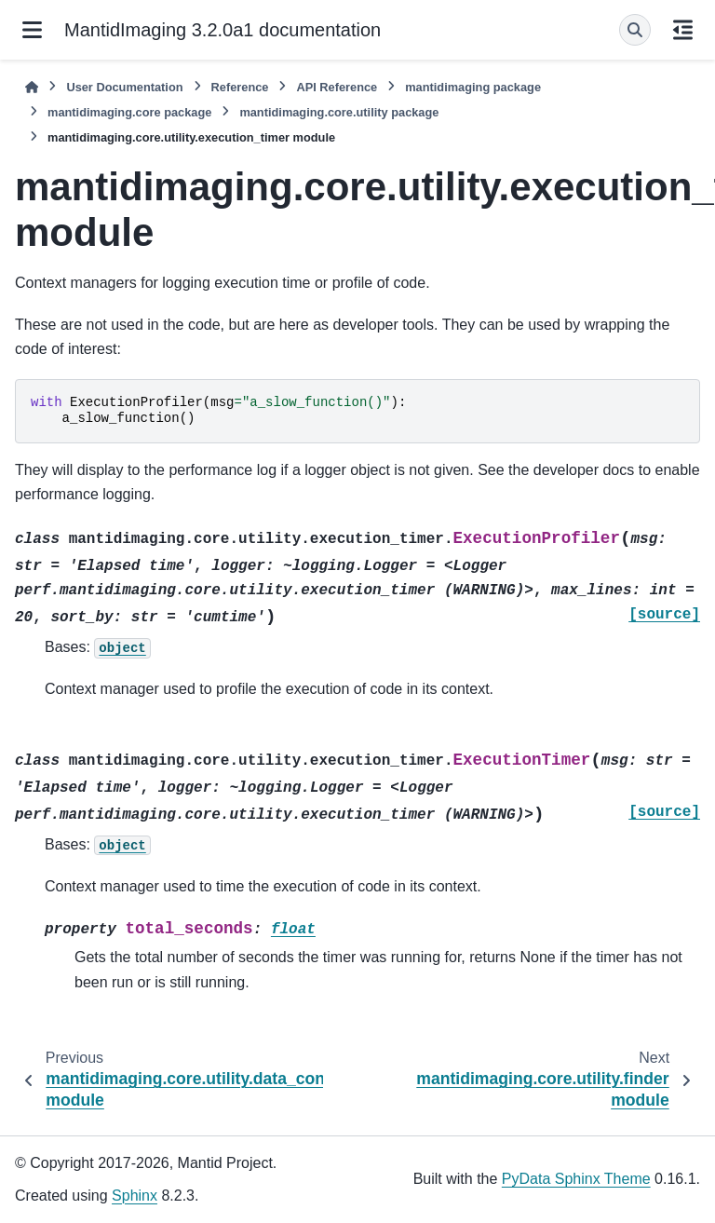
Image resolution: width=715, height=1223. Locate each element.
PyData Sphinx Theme (576, 1179)
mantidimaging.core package (129, 112)
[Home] (31, 87)
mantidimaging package (473, 87)
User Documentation (124, 87)
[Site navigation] (32, 30)
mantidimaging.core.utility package (338, 112)
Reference (240, 87)
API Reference (336, 87)
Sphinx (134, 1195)
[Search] (635, 30)
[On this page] (683, 30)
